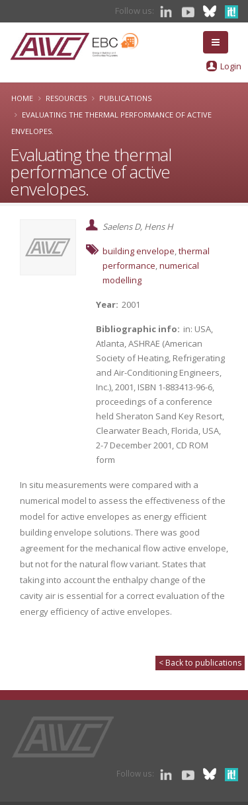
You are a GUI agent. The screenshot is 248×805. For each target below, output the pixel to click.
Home (22, 98)
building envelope (139, 251)
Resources (66, 98)
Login (230, 66)
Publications (125, 98)
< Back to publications (200, 662)
